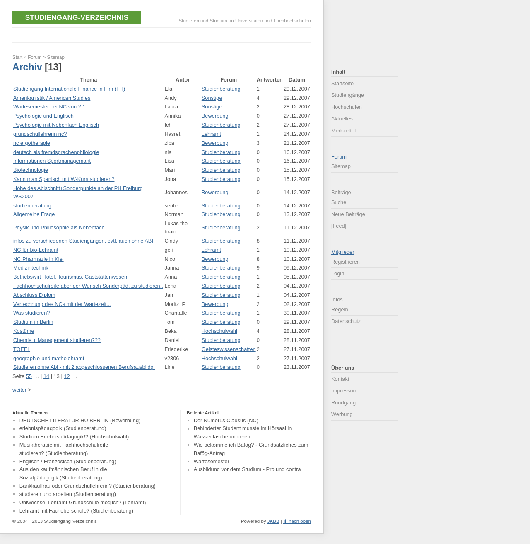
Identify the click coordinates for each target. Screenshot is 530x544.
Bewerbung (215, 116)
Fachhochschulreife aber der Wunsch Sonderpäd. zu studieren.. (88, 286)
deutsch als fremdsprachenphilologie (56, 152)
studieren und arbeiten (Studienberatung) (67, 494)
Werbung (342, 414)
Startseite (342, 83)
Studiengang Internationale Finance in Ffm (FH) (69, 89)
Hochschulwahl (219, 331)
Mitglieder (342, 252)
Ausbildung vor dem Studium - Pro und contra (247, 470)
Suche (338, 202)
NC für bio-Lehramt (35, 250)
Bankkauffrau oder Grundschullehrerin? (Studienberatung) (87, 486)
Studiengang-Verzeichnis (76, 17)
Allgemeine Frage (34, 214)
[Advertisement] (163, 34)
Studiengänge (347, 95)
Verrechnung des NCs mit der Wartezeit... (62, 304)
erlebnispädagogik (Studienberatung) (62, 429)
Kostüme (23, 331)
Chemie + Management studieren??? (57, 340)
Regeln (339, 309)
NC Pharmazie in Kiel (38, 259)
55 (29, 376)
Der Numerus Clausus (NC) (226, 420)
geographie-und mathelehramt (48, 358)
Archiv (27, 67)
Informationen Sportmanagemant (52, 161)
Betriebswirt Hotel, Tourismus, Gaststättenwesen (70, 277)
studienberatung (32, 205)
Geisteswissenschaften (229, 349)
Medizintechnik (30, 268)
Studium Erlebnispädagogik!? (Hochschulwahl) (74, 436)
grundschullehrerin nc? (40, 134)
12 (67, 376)
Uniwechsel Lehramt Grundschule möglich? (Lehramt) (82, 502)
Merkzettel (343, 131)
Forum (34, 57)
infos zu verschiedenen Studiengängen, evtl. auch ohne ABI (83, 241)
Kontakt (340, 379)
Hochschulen (346, 107)
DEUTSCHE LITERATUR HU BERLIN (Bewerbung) (80, 420)
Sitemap (56, 57)
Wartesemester (211, 461)
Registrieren (345, 262)
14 (46, 376)
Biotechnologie (30, 170)
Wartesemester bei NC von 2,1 (49, 107)
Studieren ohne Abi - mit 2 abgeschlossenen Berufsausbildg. (84, 367)
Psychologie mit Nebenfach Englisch (56, 125)
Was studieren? (31, 313)
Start (17, 57)
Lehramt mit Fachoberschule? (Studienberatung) (76, 511)
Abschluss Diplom (34, 295)
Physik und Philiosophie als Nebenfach (59, 227)
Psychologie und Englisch (43, 116)
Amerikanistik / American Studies (51, 98)
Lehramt (211, 134)
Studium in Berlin (33, 322)
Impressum (344, 391)
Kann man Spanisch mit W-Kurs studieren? (63, 179)
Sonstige (212, 98)
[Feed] (338, 226)
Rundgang (343, 403)
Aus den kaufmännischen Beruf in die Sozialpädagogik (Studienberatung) (63, 474)
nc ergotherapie (31, 143)
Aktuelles (342, 119)
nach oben (300, 521)
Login (337, 273)
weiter (19, 390)
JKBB (273, 521)
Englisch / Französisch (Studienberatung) (67, 461)
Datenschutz (346, 321)
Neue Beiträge (348, 214)
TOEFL (21, 349)
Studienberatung (221, 89)
